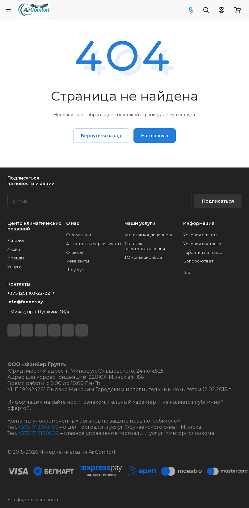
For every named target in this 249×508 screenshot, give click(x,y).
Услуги (14, 266)
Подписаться (218, 201)
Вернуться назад (101, 135)
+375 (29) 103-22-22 (28, 293)
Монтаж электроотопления (144, 246)
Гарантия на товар (202, 252)
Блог (188, 272)
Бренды (15, 257)
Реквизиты (77, 260)
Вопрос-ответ (198, 260)
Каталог (16, 240)
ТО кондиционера (143, 257)
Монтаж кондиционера (149, 234)
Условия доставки (202, 243)
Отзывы (74, 252)
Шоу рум (75, 269)
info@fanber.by (25, 301)
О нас (72, 223)
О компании (78, 234)
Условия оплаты (200, 234)
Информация (198, 223)
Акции (13, 249)
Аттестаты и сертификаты (93, 243)
